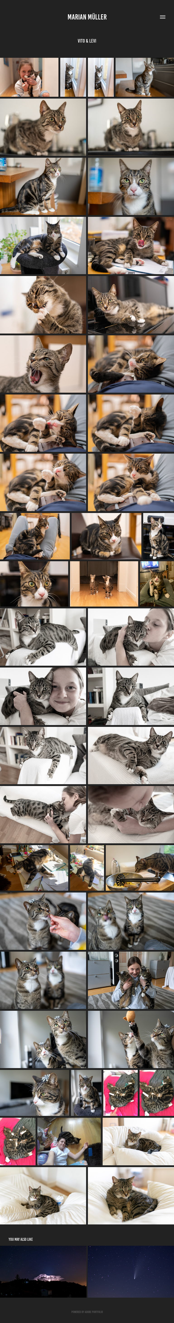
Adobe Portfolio (94, 1312)
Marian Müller (87, 17)
